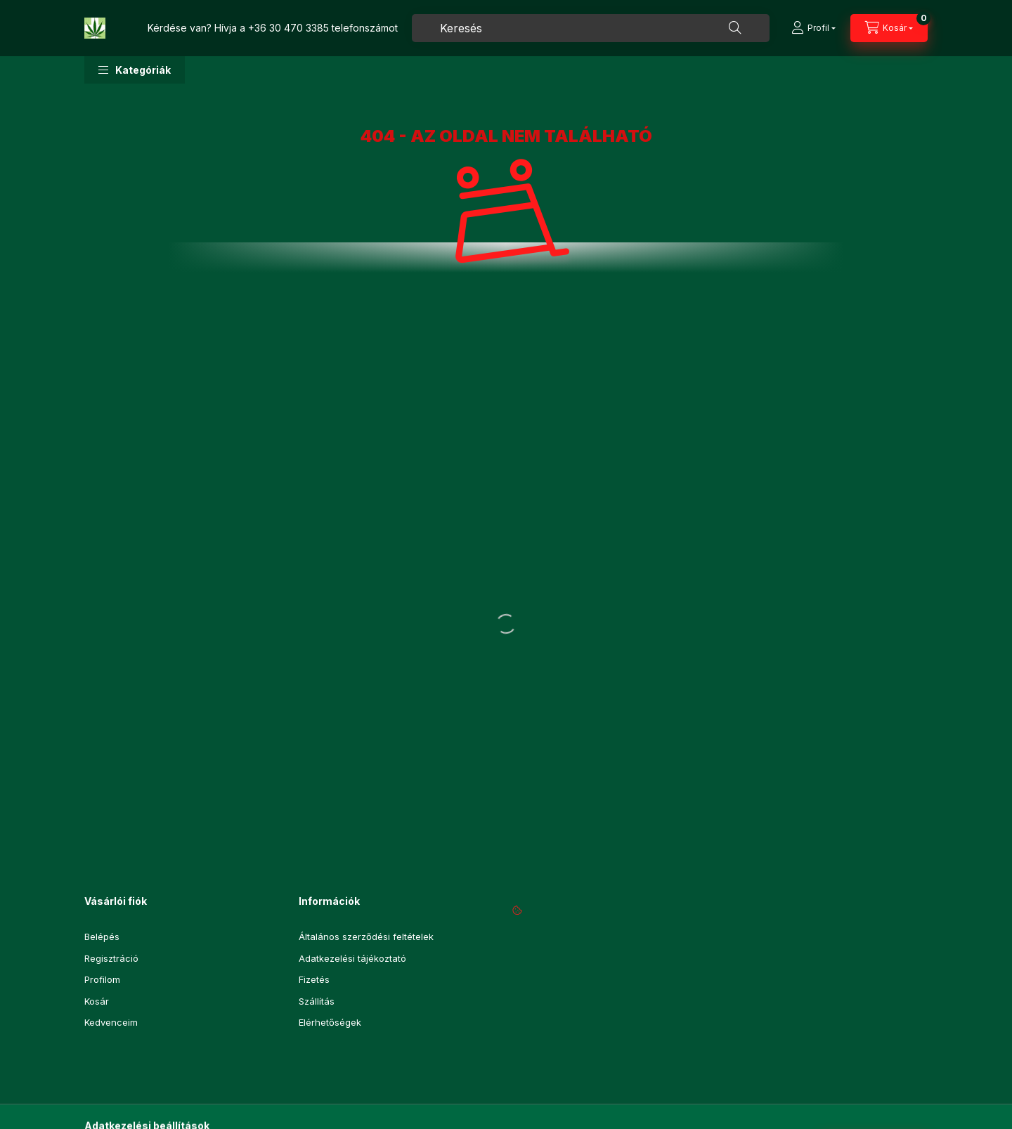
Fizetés (314, 979)
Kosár (96, 1001)
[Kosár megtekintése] (889, 28)
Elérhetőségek (330, 1022)
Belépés (101, 936)
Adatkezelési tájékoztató (352, 958)
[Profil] (813, 28)
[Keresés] (735, 28)
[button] (134, 70)
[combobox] (591, 28)
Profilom (102, 979)
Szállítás (317, 1001)
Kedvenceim (111, 1022)
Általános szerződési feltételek (366, 936)
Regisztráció (111, 958)
